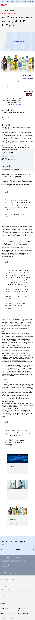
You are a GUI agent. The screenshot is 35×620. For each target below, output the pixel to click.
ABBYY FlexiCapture (14, 143)
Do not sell (21, 611)
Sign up (5, 565)
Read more (12, 471)
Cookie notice (4, 608)
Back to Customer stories (8, 10)
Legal (2, 611)
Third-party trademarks (7, 613)
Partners (17, 1)
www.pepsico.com (20, 87)
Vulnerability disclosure (24, 613)
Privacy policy (21, 608)
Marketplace (3, 1)
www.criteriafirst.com (15, 104)
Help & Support (11, 1)
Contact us (17, 549)
